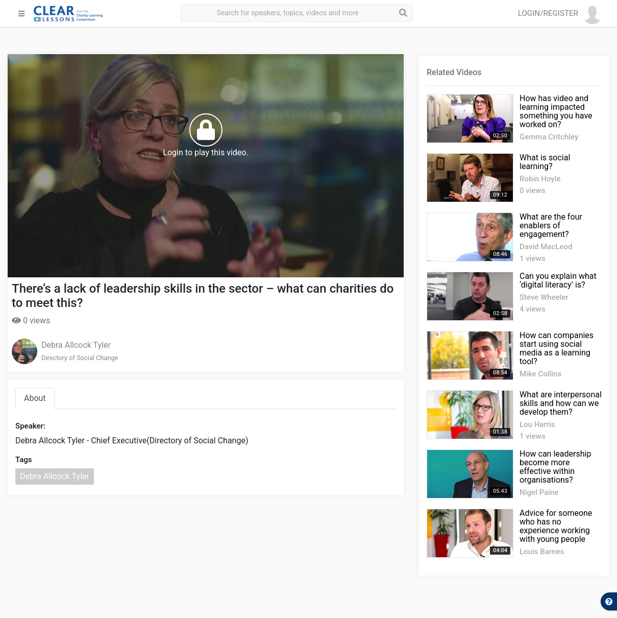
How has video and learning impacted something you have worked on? (556, 111)
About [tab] (35, 398)
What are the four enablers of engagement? (551, 225)
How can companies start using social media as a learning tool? (557, 348)
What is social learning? (545, 162)
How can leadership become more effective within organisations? (555, 467)
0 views (31, 320)
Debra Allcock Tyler (76, 345)
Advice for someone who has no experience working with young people (556, 526)
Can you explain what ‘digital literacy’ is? (558, 280)
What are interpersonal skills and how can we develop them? (561, 403)
